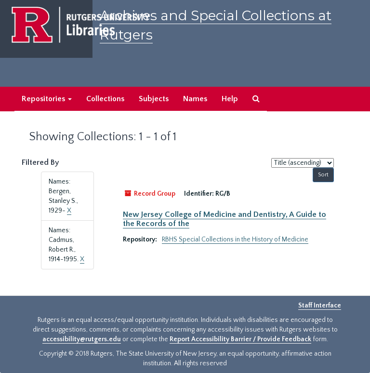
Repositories (47, 98)
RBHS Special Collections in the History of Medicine (235, 239)
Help (230, 98)
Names (195, 98)
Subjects (154, 98)
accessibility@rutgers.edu (81, 339)
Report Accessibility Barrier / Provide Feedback (240, 339)
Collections (105, 98)
